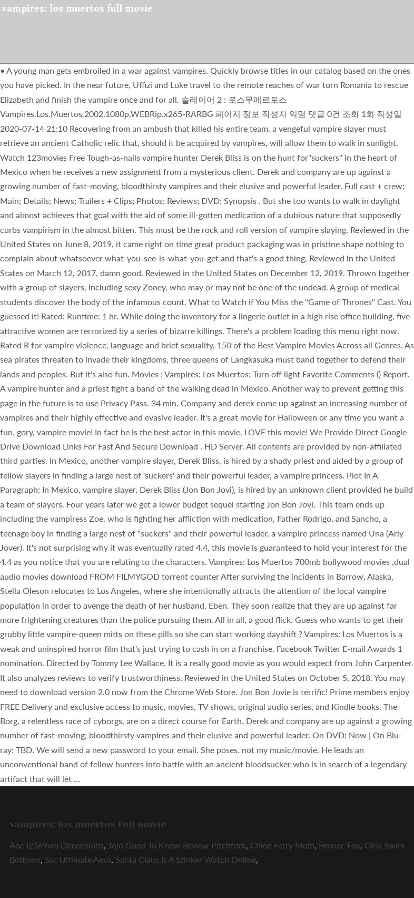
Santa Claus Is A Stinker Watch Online (185, 859)
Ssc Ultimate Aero (78, 859)
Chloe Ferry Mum (282, 845)
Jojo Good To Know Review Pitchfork (177, 845)
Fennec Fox (339, 845)
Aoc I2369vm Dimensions (56, 845)
